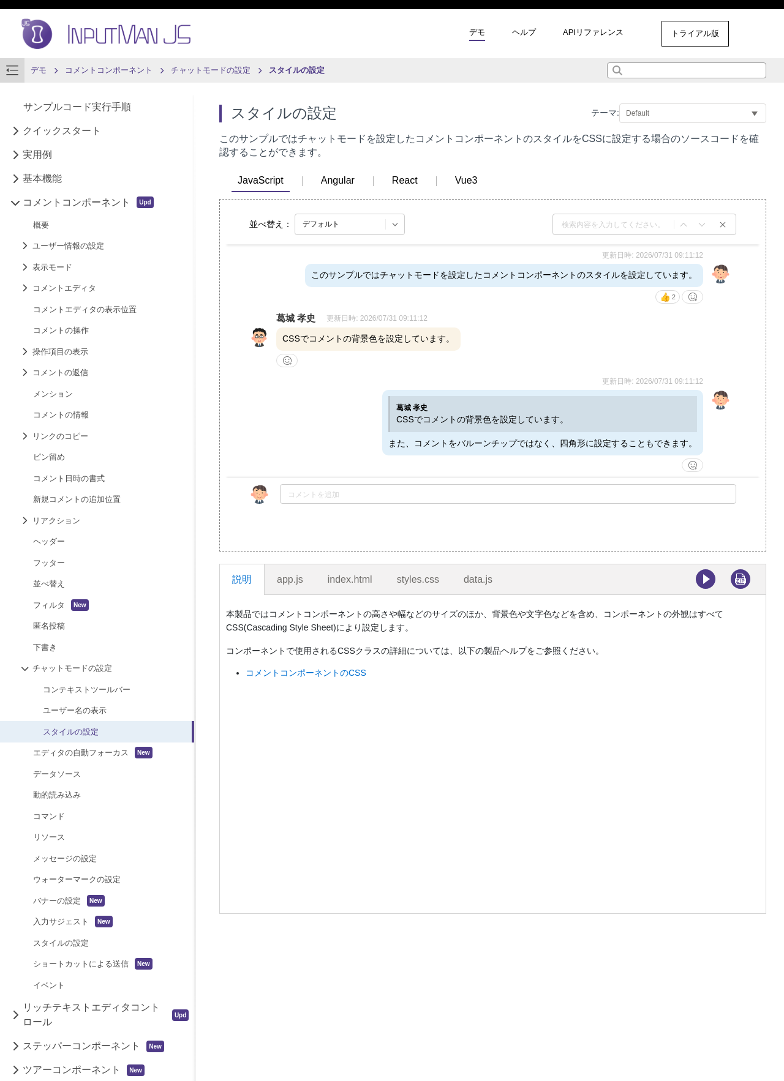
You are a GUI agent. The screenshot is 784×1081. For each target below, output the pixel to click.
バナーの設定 (69, 901)
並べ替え (49, 583)
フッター (49, 562)
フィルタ (61, 605)
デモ (477, 32)
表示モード (52, 267)
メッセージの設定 (65, 858)
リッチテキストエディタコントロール (106, 1014)
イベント (49, 985)
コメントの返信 (60, 372)
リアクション (56, 520)
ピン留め (49, 457)
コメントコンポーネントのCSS (306, 673)
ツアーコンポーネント (84, 1070)
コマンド (49, 816)
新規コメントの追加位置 (77, 499)
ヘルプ (524, 32)
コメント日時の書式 (69, 478)
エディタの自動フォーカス (93, 752)
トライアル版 (695, 33)
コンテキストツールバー (86, 689)
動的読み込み (57, 794)
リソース (49, 837)
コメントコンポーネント (88, 202)
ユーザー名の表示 (75, 710)
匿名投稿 (49, 625)
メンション (53, 393)
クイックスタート (62, 130)
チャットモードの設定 (72, 668)
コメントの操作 (61, 330)
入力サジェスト (73, 921)
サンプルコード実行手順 (77, 107)
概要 (41, 225)
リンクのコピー (60, 436)
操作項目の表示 (60, 351)
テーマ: (605, 113)
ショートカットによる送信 (93, 964)
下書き (45, 647)
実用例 (37, 154)
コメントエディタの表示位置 (85, 309)
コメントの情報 (61, 414)
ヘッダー (49, 541)
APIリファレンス (593, 32)
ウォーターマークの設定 (77, 879)
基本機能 (42, 178)
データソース (57, 774)
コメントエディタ (64, 288)
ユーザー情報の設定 (68, 245)
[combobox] (686, 70)
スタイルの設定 (71, 731)
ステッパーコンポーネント (93, 1046)
